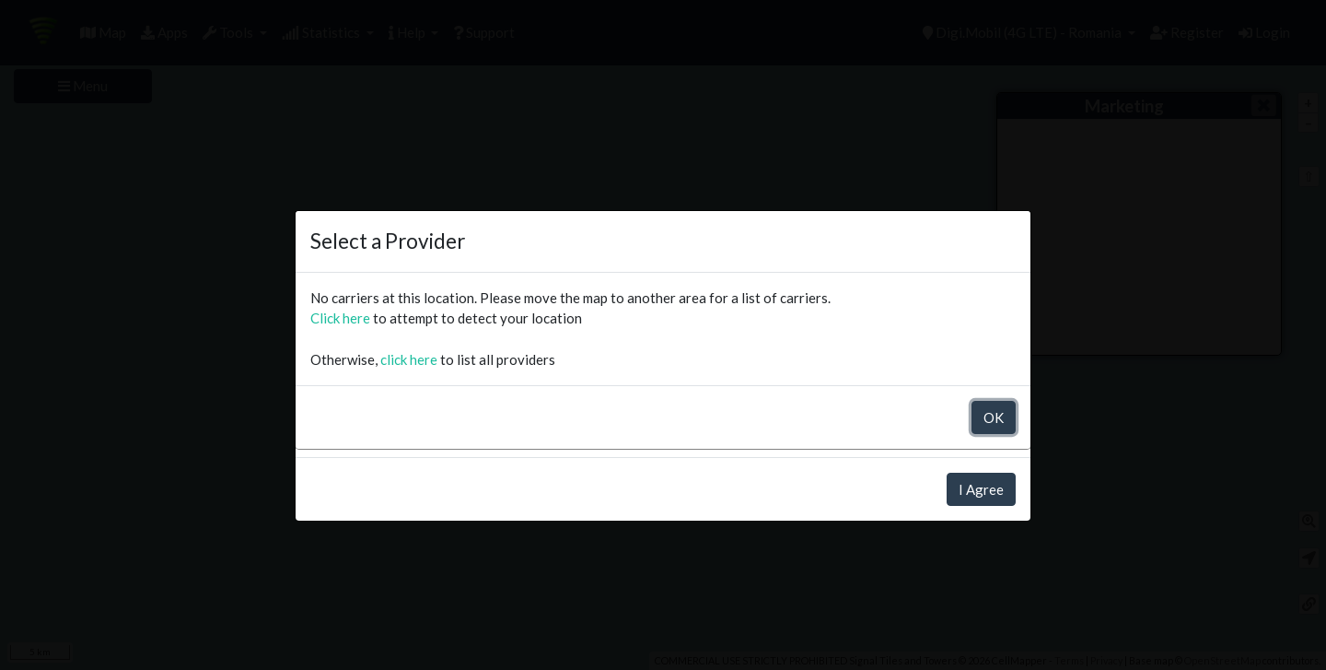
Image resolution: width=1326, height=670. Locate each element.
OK (993, 417)
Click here (340, 318)
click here (408, 359)
